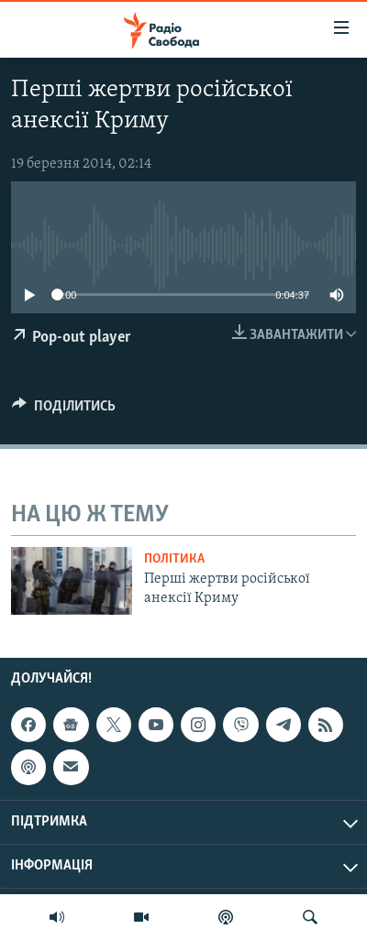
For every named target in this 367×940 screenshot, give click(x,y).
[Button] (64, 410)
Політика (174, 559)
